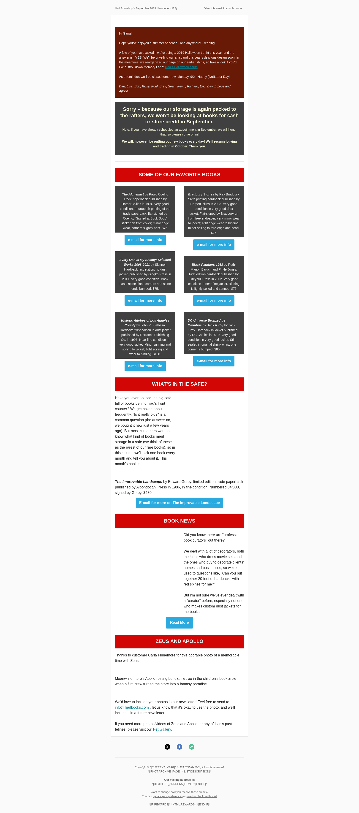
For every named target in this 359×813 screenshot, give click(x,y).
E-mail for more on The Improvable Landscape (179, 503)
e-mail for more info (145, 240)
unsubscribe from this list (202, 796)
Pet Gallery (162, 729)
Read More (179, 622)
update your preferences (167, 796)
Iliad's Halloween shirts (181, 67)
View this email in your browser (223, 8)
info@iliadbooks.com (132, 707)
